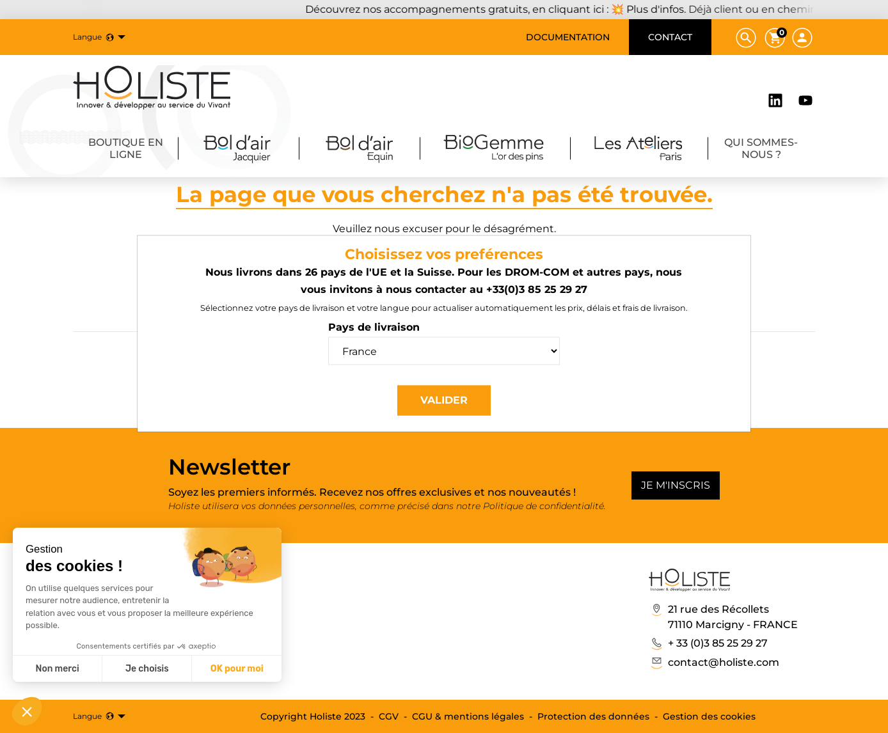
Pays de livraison (374, 327)
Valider (444, 400)
